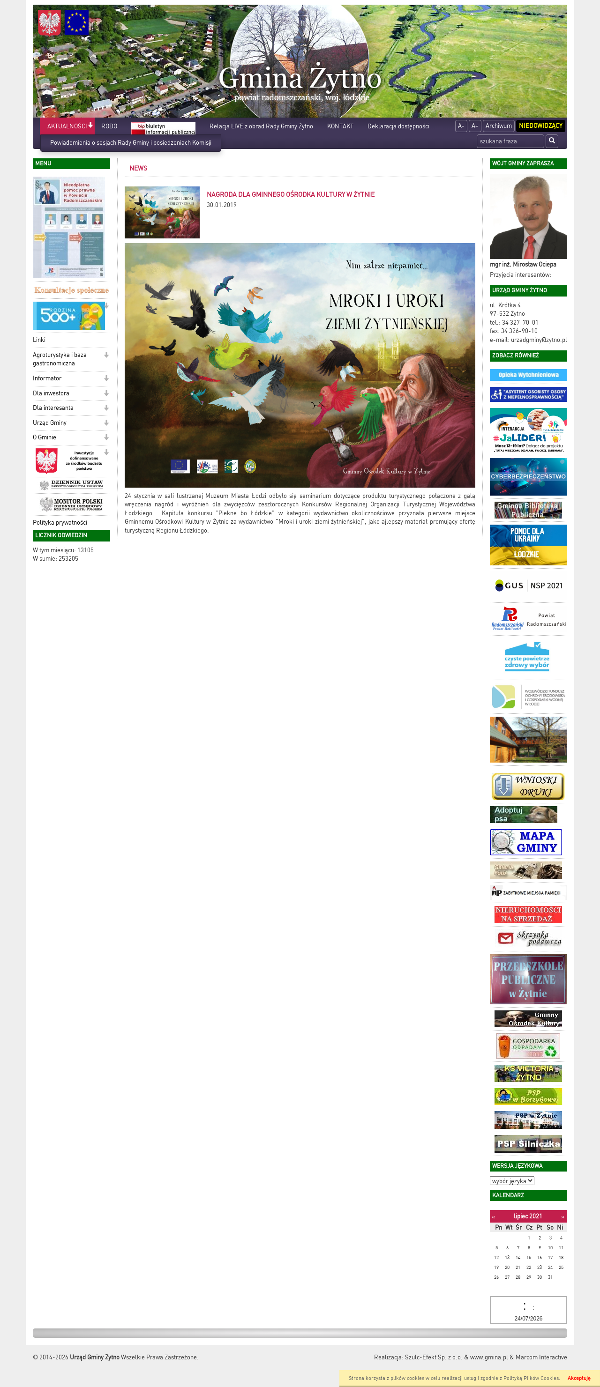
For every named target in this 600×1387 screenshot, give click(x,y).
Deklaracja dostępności (398, 126)
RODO (109, 126)
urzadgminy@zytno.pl (539, 339)
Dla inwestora (51, 393)
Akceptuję (579, 1378)
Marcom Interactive (541, 1357)
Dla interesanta (53, 407)
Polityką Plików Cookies (531, 1378)
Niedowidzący (540, 125)
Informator (47, 378)
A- (461, 125)
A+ (475, 125)
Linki (39, 339)
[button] (90, 126)
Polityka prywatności (60, 522)
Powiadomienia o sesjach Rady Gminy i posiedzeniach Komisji (130, 142)
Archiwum (499, 125)
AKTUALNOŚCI (67, 126)
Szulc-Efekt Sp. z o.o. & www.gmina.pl (456, 1357)
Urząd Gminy (50, 422)
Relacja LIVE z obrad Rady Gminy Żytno (261, 126)
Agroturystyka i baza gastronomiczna (60, 359)
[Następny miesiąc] (562, 1216)
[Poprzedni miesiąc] (493, 1216)
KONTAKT (340, 126)
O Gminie (44, 437)
